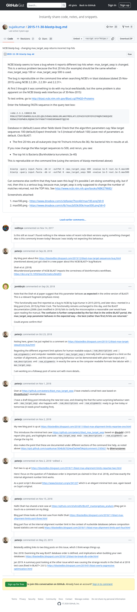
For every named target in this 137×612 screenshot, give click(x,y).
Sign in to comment (102, 583)
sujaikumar (17, 27)
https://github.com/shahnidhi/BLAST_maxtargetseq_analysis (83, 505)
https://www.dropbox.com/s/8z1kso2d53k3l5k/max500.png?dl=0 (67, 205)
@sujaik (119, 432)
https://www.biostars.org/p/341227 (60, 483)
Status (40, 599)
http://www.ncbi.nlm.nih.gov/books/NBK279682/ (83, 188)
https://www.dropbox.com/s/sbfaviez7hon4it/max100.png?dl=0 (66, 201)
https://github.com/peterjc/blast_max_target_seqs (48, 390)
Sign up (124, 5)
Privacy (22, 599)
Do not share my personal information (109, 599)
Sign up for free (16, 584)
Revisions (26, 38)
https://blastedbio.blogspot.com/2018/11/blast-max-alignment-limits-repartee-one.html (86, 426)
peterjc (18, 250)
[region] (68, 135)
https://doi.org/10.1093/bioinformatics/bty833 (37, 273)
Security (31, 599)
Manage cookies (82, 599)
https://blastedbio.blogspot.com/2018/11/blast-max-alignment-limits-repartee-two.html (76, 468)
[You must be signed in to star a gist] (112, 27)
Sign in (112, 5)
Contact (69, 599)
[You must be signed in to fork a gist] (127, 27)
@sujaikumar (21, 394)
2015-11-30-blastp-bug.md (47, 27)
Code (8, 38)
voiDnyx (19, 228)
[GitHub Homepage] (59, 604)
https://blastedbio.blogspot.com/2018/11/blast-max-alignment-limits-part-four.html (87, 527)
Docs (61, 599)
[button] (112, 39)
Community (51, 599)
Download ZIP (126, 38)
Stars (45, 38)
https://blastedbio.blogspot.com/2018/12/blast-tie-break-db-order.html (62, 556)
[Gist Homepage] (15, 5)
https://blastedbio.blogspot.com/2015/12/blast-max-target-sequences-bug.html (80, 258)
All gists (73, 5)
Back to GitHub (87, 5)
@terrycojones (117, 448)
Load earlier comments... (73, 219)
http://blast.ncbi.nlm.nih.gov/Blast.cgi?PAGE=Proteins (63, 98)
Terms (14, 599)
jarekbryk (20, 286)
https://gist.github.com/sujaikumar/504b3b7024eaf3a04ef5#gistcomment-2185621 (63, 448)
